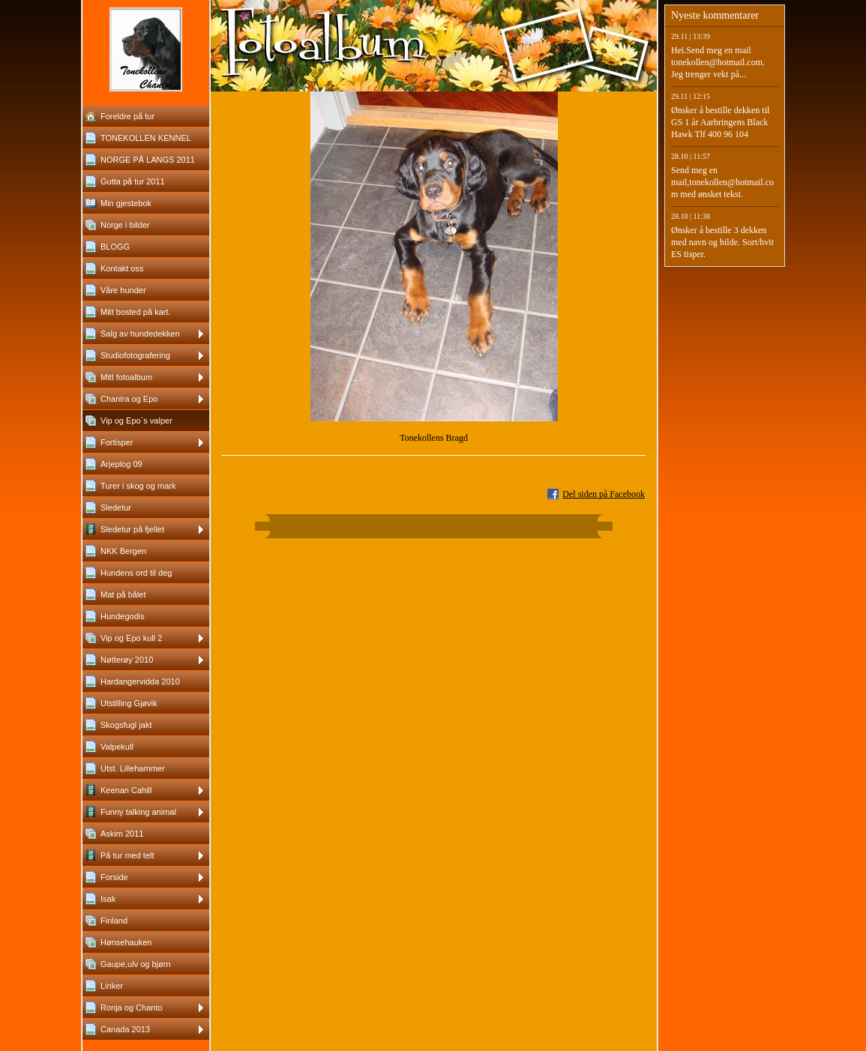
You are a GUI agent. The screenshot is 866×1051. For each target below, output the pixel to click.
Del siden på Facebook (603, 494)
